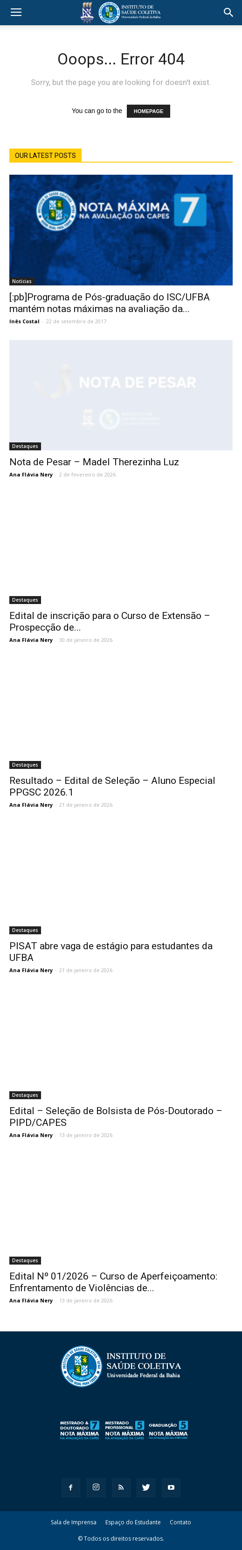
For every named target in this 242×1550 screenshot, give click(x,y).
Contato (180, 1522)
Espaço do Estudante (133, 1522)
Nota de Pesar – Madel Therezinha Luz (94, 462)
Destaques (25, 446)
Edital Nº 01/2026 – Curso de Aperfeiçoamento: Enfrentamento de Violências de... (113, 1282)
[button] (229, 12)
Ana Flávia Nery (31, 474)
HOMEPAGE (148, 111)
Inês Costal (24, 321)
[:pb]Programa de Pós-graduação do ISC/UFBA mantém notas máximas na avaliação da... (109, 303)
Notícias (22, 281)
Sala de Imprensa (74, 1522)
